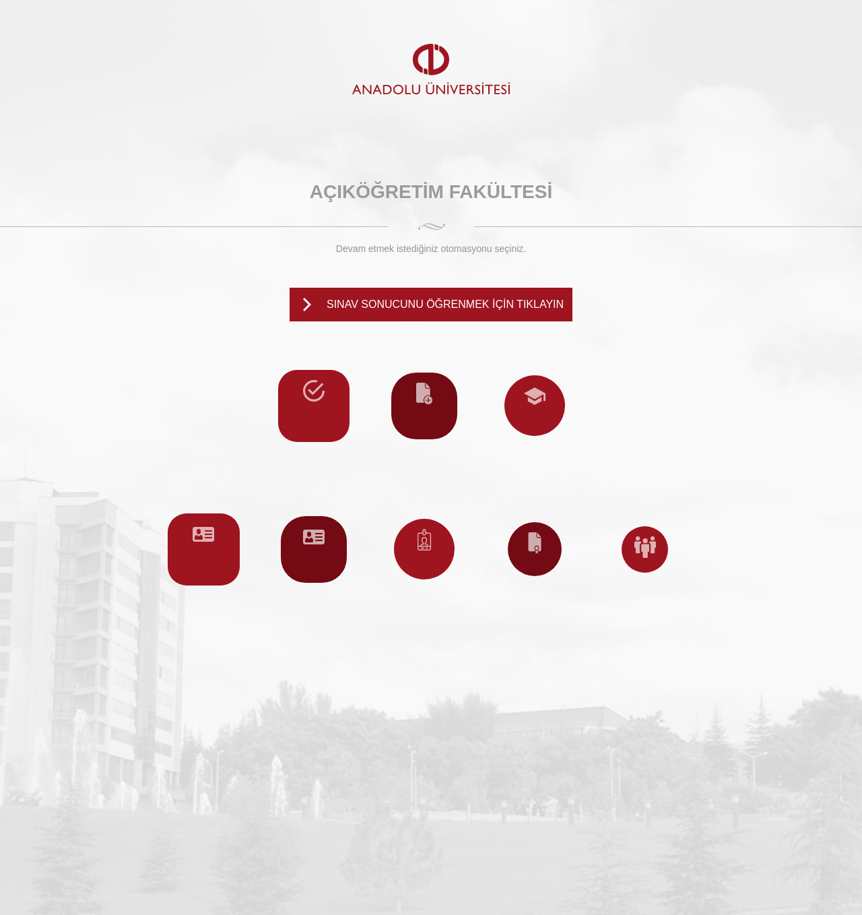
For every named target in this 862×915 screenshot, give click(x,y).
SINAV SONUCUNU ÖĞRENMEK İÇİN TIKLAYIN (445, 304)
